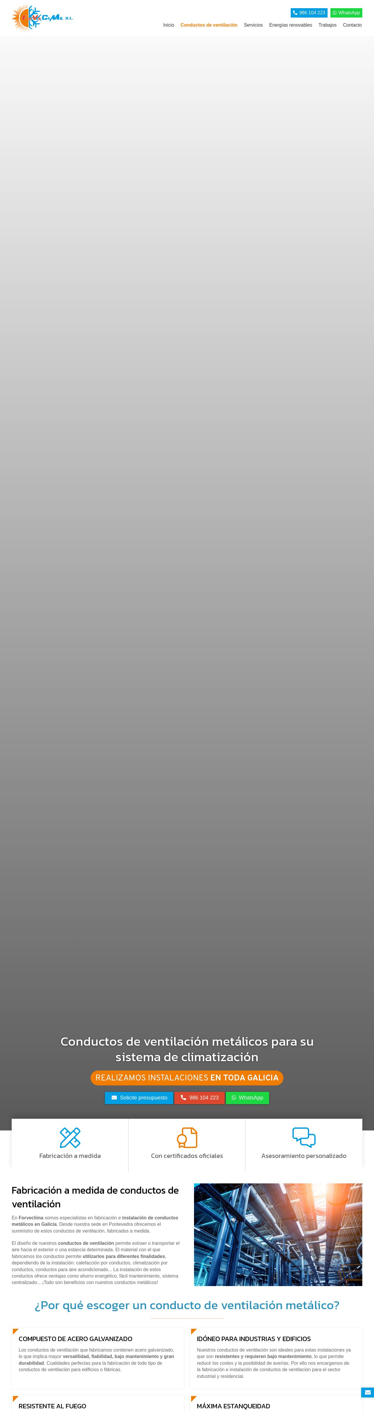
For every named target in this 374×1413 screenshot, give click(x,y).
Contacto (352, 25)
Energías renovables (290, 25)
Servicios (253, 25)
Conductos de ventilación (209, 25)
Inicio (168, 25)
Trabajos (327, 25)
